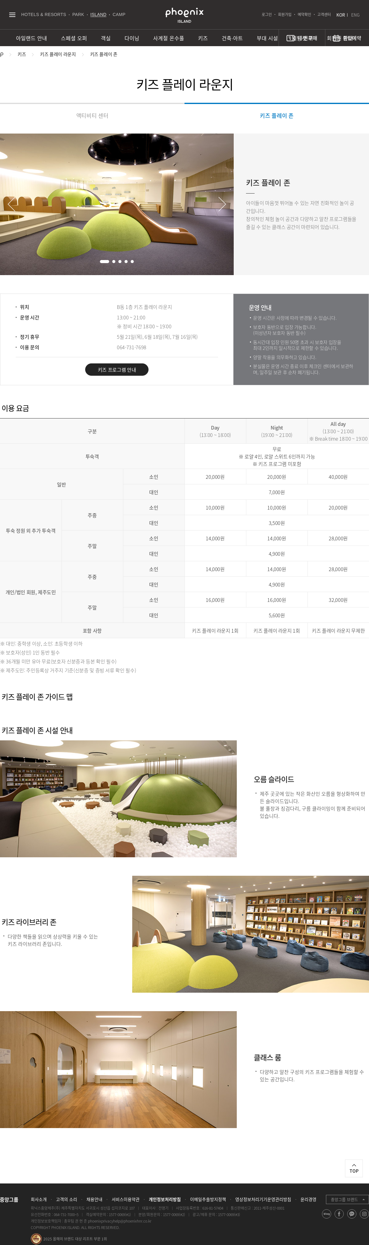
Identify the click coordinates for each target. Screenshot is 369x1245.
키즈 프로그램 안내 (117, 369)
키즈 (203, 38)
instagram (364, 1218)
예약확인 (304, 14)
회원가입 (285, 14)
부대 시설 (267, 38)
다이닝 (132, 38)
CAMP (119, 14)
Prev (11, 204)
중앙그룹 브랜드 (344, 1199)
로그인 (267, 14)
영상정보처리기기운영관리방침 (263, 1199)
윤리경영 (308, 1199)
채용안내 (94, 1199)
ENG (355, 15)
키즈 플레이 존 (276, 115)
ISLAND (98, 14)
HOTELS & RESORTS (43, 14)
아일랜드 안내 (31, 38)
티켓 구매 (307, 38)
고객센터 (324, 14)
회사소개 (39, 1199)
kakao (351, 1218)
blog (326, 1218)
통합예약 (352, 38)
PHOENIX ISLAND (184, 15)
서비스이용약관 (126, 1199)
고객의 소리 (66, 1199)
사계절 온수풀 (168, 38)
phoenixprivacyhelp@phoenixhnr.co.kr (119, 1221)
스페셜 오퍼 (74, 38)
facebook (339, 1218)
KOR (340, 15)
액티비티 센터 (92, 115)
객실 (106, 38)
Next (222, 204)
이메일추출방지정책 (208, 1199)
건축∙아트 (232, 38)
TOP (354, 1171)
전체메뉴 (12, 14)
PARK (78, 14)
